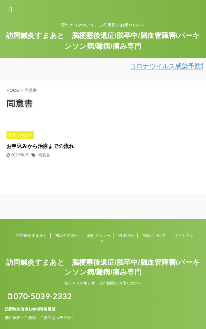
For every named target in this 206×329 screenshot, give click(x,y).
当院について (154, 235)
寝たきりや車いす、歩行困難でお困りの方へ (103, 283)
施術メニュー (98, 235)
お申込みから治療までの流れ (40, 146)
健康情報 (126, 235)
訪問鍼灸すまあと (31, 235)
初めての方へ (67, 235)
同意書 (44, 155)
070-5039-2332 (40, 296)
